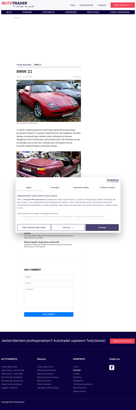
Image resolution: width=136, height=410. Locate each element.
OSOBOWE (27, 12)
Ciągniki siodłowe (9, 387)
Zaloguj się (102, 5)
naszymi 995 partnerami (34, 199)
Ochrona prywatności (83, 384)
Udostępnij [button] (77, 77)
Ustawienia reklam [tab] (81, 187)
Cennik (76, 373)
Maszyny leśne (44, 380)
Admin (19, 77)
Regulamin (78, 380)
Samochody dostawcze (12, 380)
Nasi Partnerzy (80, 387)
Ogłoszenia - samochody (12, 370)
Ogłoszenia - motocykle (12, 373)
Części (72, 5)
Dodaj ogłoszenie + (123, 5)
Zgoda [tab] (28, 187)
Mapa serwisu (79, 391)
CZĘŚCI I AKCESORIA (119, 12)
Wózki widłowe (44, 384)
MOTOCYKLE (93, 12)
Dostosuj (68, 227)
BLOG (9, 12)
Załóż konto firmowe (122, 341)
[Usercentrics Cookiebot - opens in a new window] (108, 180)
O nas (75, 366)
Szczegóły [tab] (55, 187)
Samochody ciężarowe (11, 377)
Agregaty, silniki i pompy (48, 387)
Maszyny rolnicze (45, 373)
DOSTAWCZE (49, 12)
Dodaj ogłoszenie (9, 366)
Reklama (77, 377)
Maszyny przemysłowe (48, 377)
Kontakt (77, 370)
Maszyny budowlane (46, 370)
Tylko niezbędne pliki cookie (34, 227)
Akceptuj (102, 227)
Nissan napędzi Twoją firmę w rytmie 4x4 (41, 242)
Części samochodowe (11, 384)
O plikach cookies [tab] (107, 187)
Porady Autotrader (87, 5)
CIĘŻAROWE (71, 12)
